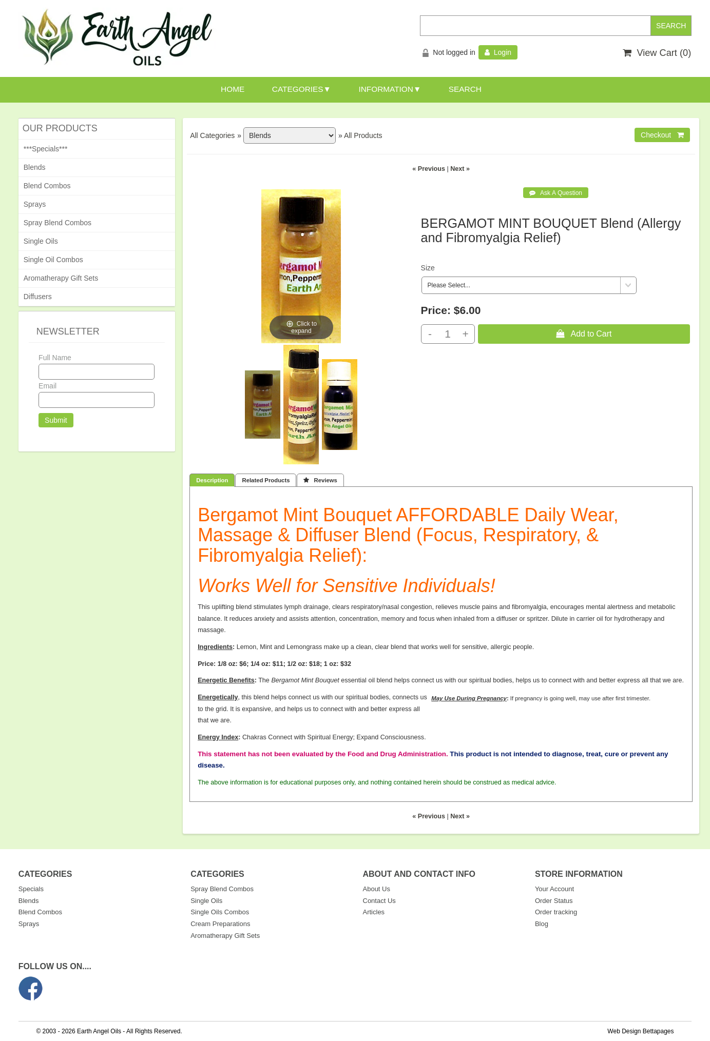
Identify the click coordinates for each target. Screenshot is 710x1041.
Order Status (554, 901)
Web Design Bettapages (640, 1031)
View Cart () (657, 53)
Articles (374, 912)
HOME (232, 89)
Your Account (554, 889)
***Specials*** (46, 149)
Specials (31, 889)
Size (428, 268)
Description (212, 480)
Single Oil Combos (53, 260)
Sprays (35, 204)
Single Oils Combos (219, 912)
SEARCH (465, 89)
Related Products (266, 480)
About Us (376, 889)
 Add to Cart (583, 333)
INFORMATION (385, 89)
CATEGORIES (297, 89)
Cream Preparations (220, 924)
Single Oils (41, 241)
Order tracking (556, 912)
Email (47, 386)
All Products (363, 135)
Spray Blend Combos (57, 223)
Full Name (55, 357)
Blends (35, 167)
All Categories (212, 135)
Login (498, 52)
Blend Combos (47, 186)
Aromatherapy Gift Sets (61, 278)
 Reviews (320, 480)
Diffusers (38, 296)
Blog (541, 924)
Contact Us (379, 901)
